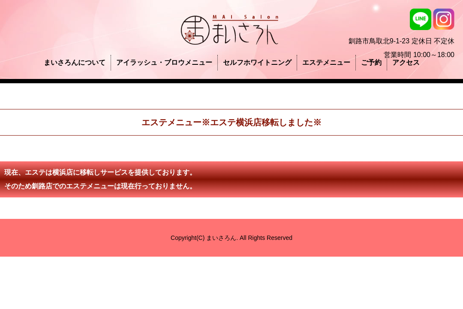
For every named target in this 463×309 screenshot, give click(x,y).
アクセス (406, 62)
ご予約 (371, 62)
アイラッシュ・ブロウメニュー (164, 62)
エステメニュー (326, 62)
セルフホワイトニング (257, 62)
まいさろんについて (74, 62)
